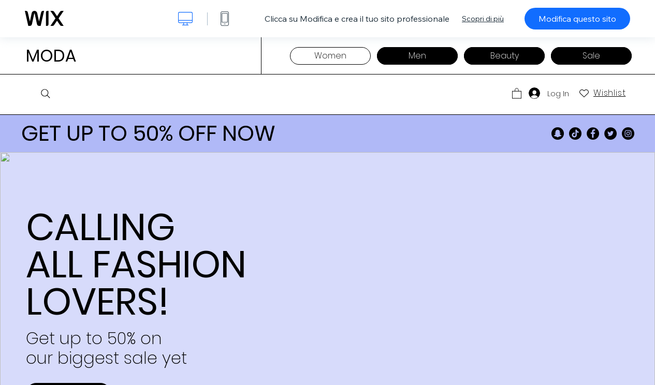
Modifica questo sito (577, 18)
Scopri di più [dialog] (483, 18)
